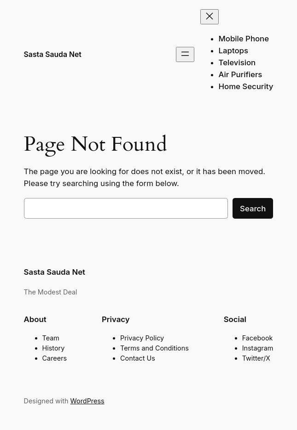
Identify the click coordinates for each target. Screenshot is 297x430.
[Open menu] (185, 54)
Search (253, 208)
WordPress (87, 401)
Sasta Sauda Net (53, 54)
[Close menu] (209, 16)
